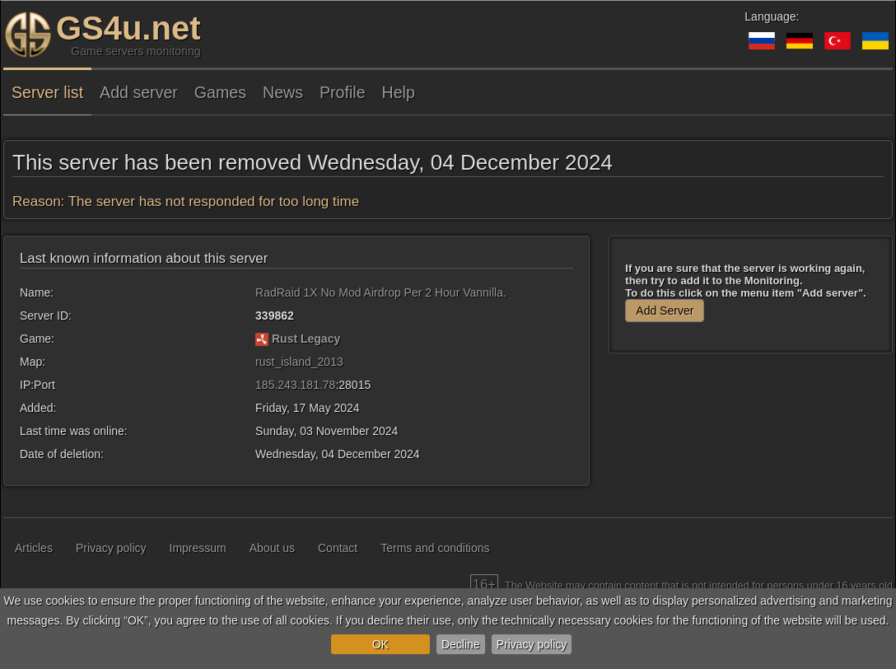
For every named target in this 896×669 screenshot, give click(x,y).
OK (380, 644)
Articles (34, 547)
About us (272, 547)
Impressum (198, 547)
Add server (139, 92)
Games (220, 92)
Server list (47, 92)
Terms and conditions (434, 547)
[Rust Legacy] (261, 338)
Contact (337, 547)
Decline (460, 644)
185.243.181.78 (295, 384)
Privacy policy (532, 644)
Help (398, 92)
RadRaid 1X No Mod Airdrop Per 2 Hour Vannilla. (380, 292)
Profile (343, 92)
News (283, 92)
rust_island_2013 (299, 361)
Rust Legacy (306, 338)
